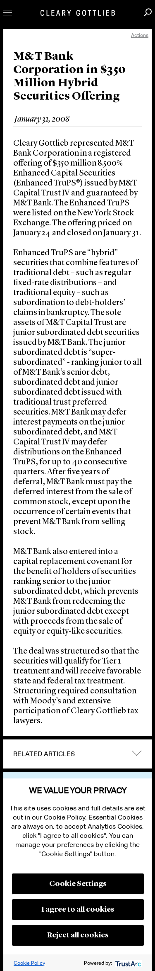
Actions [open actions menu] (139, 35)
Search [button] (148, 12)
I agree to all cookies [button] (77, 909)
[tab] (77, 754)
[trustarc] (127, 963)
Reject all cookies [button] (78, 935)
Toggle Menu (7, 12)
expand (137, 753)
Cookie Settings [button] (78, 884)
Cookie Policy (29, 963)
